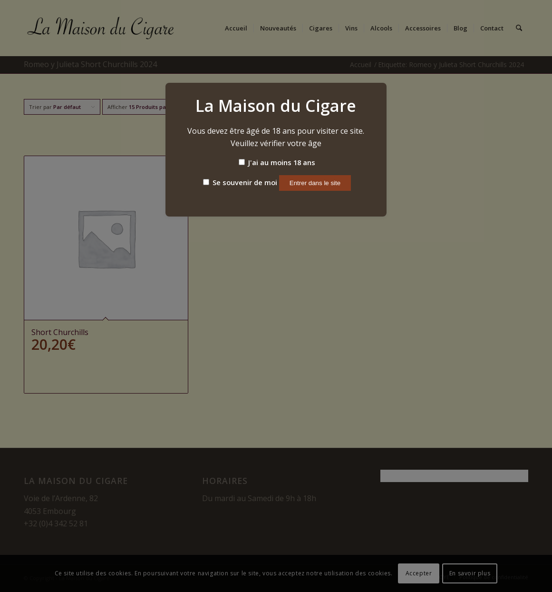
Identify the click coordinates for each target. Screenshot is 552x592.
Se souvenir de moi (240, 182)
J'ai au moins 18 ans (277, 162)
